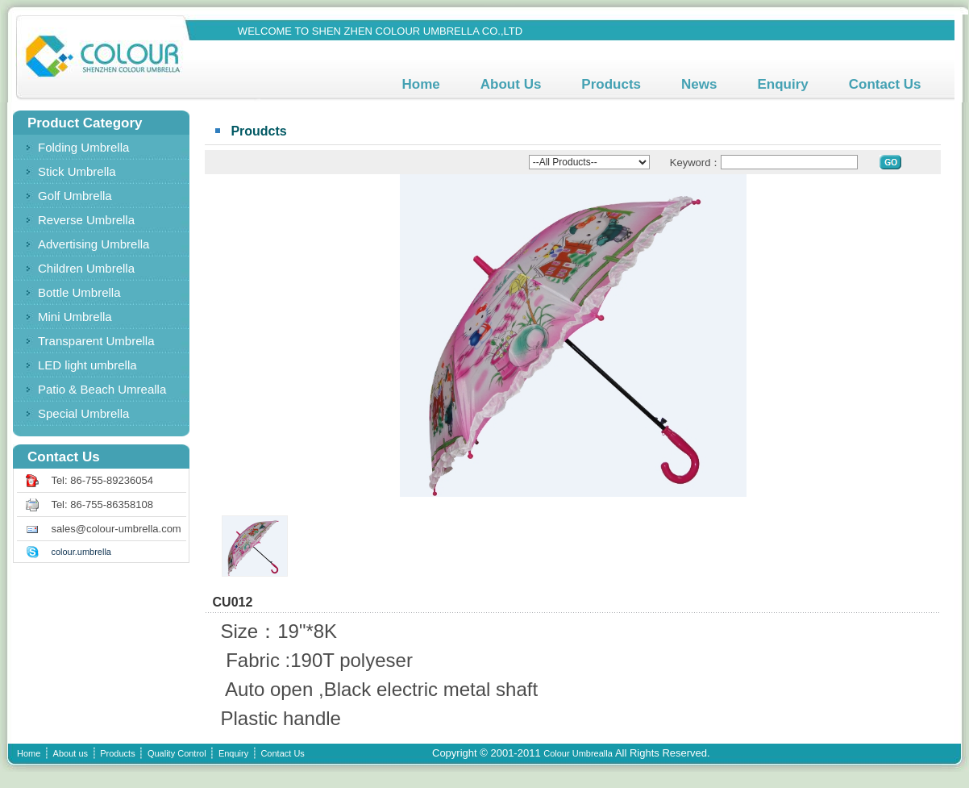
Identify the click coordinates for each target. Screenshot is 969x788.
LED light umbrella (87, 365)
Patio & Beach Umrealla (102, 389)
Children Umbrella (86, 268)
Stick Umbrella (77, 171)
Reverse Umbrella (86, 220)
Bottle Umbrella (79, 292)
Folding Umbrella (83, 147)
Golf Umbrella (75, 195)
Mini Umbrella (75, 316)
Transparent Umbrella (96, 341)
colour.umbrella (81, 552)
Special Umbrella (83, 413)
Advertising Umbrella (93, 244)
